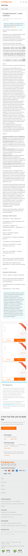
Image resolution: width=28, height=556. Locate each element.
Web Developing (10, 525)
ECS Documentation (11, 512)
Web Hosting (21, 503)
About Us (8, 542)
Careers (3, 542)
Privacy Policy (14, 542)
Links (8, 543)
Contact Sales (13, 439)
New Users (10, 517)
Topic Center (4, 523)
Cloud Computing (12, 523)
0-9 (13, 534)
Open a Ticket (7, 448)
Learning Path (4, 517)
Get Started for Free (8, 428)
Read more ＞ (14, 26)
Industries (18, 523)
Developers (3, 525)
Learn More (8, 340)
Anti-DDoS (18, 501)
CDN (14, 501)
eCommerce (15, 503)
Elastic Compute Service (6, 501)
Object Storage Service (6, 503)
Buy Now (20, 340)
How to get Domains (6, 514)
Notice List (3, 543)
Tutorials (17, 525)
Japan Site (3, 512)
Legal (19, 542)
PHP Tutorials (23, 525)
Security (3, 506)
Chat (5, 439)
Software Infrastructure (16, 514)
